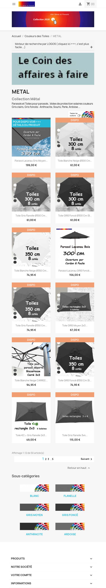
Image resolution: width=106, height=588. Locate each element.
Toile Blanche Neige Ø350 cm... (31, 270)
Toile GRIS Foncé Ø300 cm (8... (75, 215)
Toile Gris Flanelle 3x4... (75, 435)
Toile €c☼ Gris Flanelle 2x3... (31, 435)
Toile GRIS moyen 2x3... (74, 325)
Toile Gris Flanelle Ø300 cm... (31, 215)
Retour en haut (79, 468)
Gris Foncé (70, 515)
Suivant (87, 459)
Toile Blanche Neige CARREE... (31, 380)
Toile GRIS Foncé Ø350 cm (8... (74, 380)
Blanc (34, 496)
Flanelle (70, 496)
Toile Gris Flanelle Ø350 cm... (31, 325)
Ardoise (70, 534)
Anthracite (34, 534)
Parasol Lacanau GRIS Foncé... (74, 270)
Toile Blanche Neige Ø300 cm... (75, 160)
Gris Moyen (34, 515)
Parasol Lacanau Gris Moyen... (31, 160)
